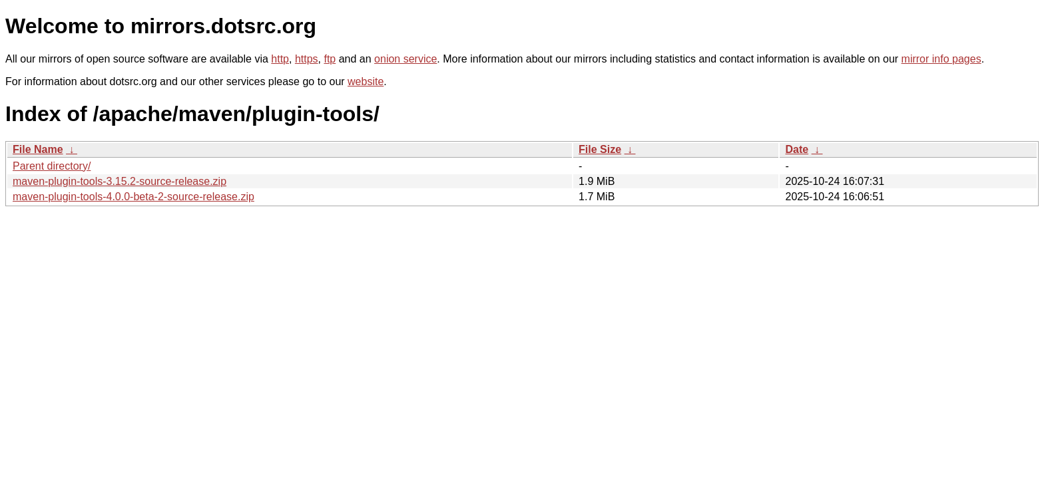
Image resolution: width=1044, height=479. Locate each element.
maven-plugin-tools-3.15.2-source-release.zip (119, 181)
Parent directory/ (52, 166)
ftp (330, 59)
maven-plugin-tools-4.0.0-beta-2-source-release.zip (133, 196)
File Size (600, 149)
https (306, 59)
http (280, 59)
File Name (38, 149)
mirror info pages (941, 59)
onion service (405, 59)
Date (796, 149)
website (366, 81)
